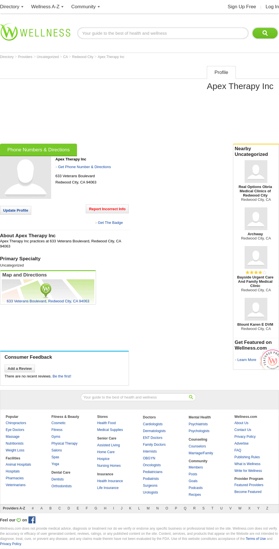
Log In (272, 6)
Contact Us (242, 430)
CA (65, 57)
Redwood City (83, 57)
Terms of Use (256, 539)
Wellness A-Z (45, 6)
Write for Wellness (248, 471)
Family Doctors (154, 445)
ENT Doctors (152, 438)
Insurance (105, 474)
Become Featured (247, 492)
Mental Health (200, 417)
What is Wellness (247, 464)
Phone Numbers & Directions (38, 149)
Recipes (195, 495)
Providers (25, 57)
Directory (9, 6)
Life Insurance (107, 488)
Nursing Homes (109, 466)
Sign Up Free (242, 6)
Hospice (103, 459)
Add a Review (20, 368)
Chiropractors (16, 423)
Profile (221, 72)
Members (196, 467)
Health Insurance (110, 481)
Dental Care (60, 472)
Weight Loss (15, 450)
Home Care (105, 452)
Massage (13, 437)
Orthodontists (61, 486)
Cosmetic (58, 423)
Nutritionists (15, 443)
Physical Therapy (64, 443)
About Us (241, 423)
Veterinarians (16, 485)
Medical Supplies (110, 430)
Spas (55, 457)
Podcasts (196, 488)
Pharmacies (15, 478)
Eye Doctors (15, 430)
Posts (193, 474)
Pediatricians (153, 472)
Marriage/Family (201, 453)
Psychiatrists (198, 424)
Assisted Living (108, 445)
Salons (56, 450)
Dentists (57, 479)
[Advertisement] (85, 103)
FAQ (237, 450)
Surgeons (150, 486)
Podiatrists (151, 479)
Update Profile (15, 210)
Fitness (57, 430)
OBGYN (149, 458)
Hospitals (13, 471)
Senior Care (106, 438)
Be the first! (62, 376)
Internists (150, 451)
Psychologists (199, 431)
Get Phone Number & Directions (84, 167)
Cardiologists (153, 424)
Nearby (256, 151)
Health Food (106, 423)
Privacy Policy (245, 437)
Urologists (150, 492)
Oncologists (152, 465)
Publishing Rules (247, 457)
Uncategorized (48, 57)
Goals (193, 481)
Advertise (241, 443)
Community (83, 6)
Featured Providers (248, 485)
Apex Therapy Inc (111, 57)
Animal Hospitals (18, 465)
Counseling (198, 439)
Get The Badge (110, 222)
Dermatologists (154, 431)
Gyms (55, 437)
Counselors (197, 446)
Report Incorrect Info (107, 209)
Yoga (55, 464)
